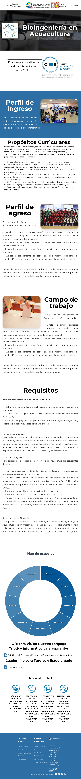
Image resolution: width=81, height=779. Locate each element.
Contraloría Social (23, 746)
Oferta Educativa (23, 750)
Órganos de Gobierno (40, 762)
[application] (40, 601)
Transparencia (22, 759)
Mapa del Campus (39, 755)
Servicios (74, 5)
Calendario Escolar (39, 746)
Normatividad (38, 759)
